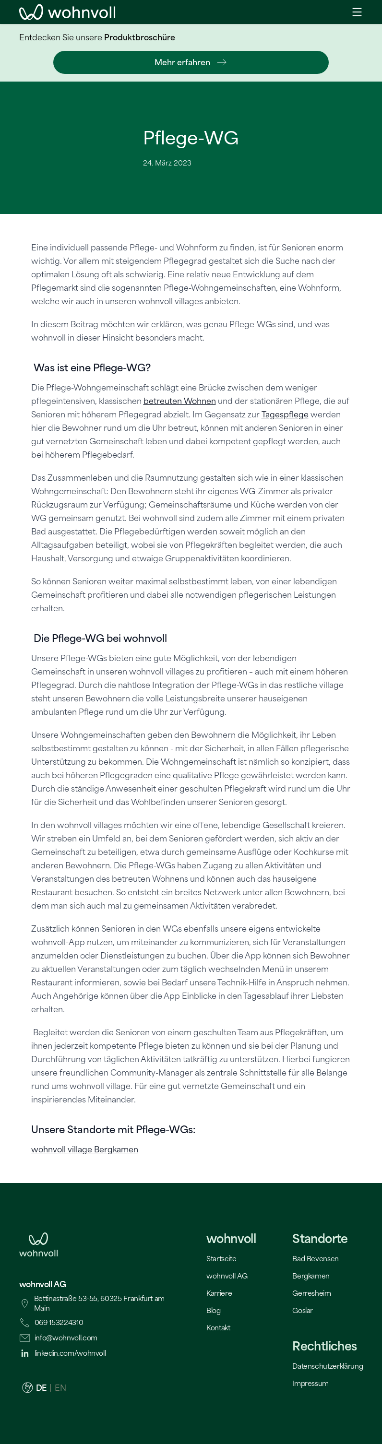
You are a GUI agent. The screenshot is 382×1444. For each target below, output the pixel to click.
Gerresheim (311, 1293)
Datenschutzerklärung (327, 1366)
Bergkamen (311, 1276)
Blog (213, 1310)
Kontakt (218, 1328)
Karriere (219, 1293)
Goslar (302, 1310)
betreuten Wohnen (179, 401)
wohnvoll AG (226, 1276)
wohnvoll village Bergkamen (84, 1149)
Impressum (310, 1383)
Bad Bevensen (315, 1259)
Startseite (221, 1259)
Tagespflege (285, 414)
